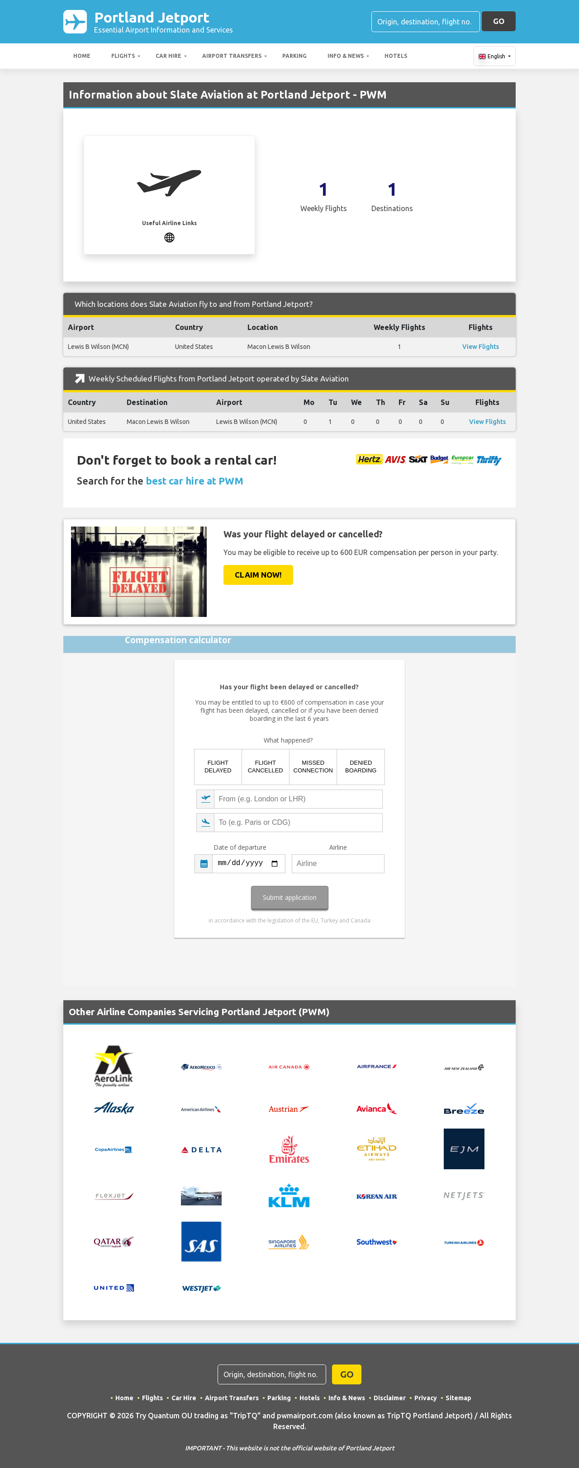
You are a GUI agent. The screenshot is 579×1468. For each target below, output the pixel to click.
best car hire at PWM (194, 480)
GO (498, 21)
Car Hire (168, 56)
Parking (294, 56)
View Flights (480, 346)
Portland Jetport (163, 21)
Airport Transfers (231, 56)
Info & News (345, 56)
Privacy (425, 1398)
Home (81, 56)
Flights (123, 56)
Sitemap (458, 1398)
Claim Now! (258, 574)
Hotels (395, 56)
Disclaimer (390, 1398)
